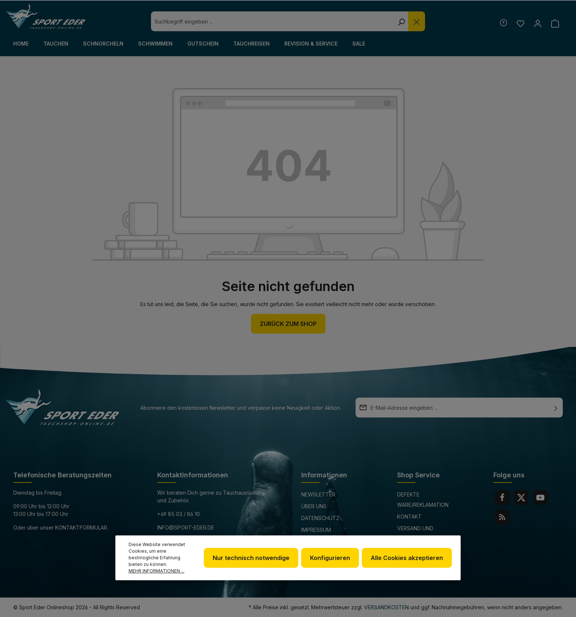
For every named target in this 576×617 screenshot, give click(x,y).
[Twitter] (521, 497)
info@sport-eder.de (185, 527)
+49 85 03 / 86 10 (178, 514)
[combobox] (272, 21)
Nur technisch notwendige (251, 558)
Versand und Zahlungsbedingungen (428, 533)
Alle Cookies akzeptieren (407, 558)
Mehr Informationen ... (156, 571)
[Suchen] (401, 21)
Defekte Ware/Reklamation (423, 499)
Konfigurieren (330, 558)
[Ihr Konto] (538, 23)
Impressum (316, 530)
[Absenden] (556, 407)
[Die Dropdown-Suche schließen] (416, 21)
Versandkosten (386, 607)
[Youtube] (540, 497)
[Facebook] (502, 497)
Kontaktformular (81, 527)
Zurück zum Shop (288, 323)
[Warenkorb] (555, 23)
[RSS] (502, 517)
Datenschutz (320, 518)
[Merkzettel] (520, 23)
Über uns (314, 506)
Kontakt (409, 516)
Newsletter (318, 494)
